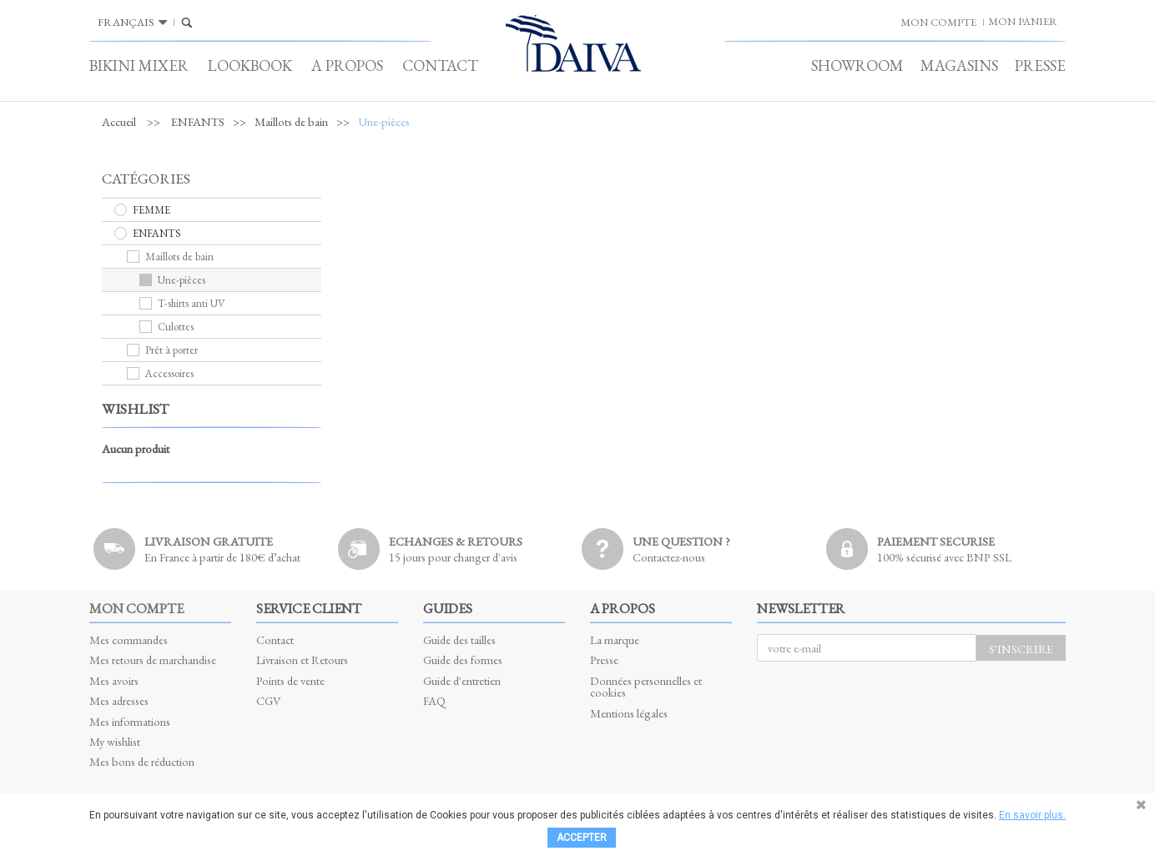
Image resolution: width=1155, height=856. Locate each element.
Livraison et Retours (302, 659)
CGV (268, 700)
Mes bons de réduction (141, 761)
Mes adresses (119, 700)
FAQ (434, 700)
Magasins (959, 65)
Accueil (119, 122)
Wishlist (135, 409)
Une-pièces (172, 280)
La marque (614, 639)
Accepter (582, 837)
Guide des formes (462, 659)
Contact (440, 65)
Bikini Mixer (139, 65)
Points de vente (290, 680)
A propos (347, 65)
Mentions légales (629, 713)
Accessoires (160, 373)
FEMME (142, 210)
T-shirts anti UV (182, 303)
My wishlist (114, 741)
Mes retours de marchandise (152, 659)
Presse (1040, 65)
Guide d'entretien (462, 680)
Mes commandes (128, 639)
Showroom (857, 65)
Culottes (166, 327)
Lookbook (250, 65)
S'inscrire (1021, 649)
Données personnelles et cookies (646, 686)
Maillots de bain (291, 122)
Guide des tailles (459, 639)
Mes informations (129, 721)
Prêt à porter (162, 350)
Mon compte (136, 608)
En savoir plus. (1032, 815)
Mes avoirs (114, 680)
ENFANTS (197, 122)
